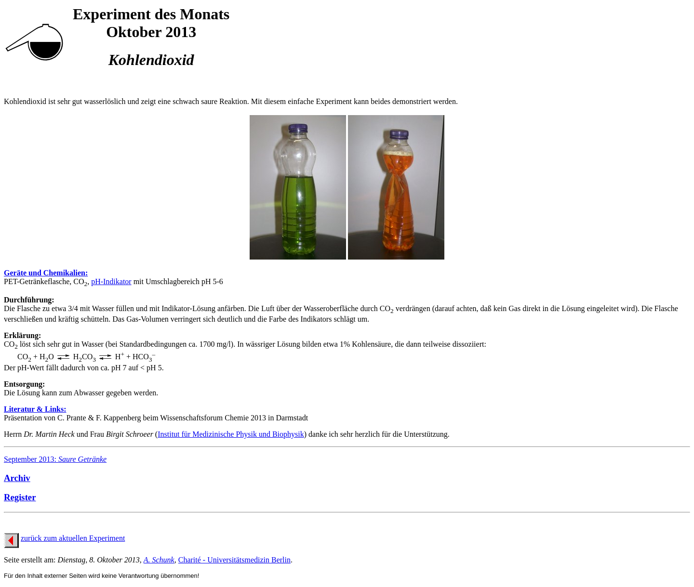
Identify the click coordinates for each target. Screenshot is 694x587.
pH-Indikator (111, 281)
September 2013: (55, 459)
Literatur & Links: (35, 409)
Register (20, 497)
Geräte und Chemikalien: (46, 273)
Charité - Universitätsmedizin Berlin (234, 560)
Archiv (17, 478)
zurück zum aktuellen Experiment (73, 538)
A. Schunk (159, 560)
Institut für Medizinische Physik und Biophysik (231, 434)
